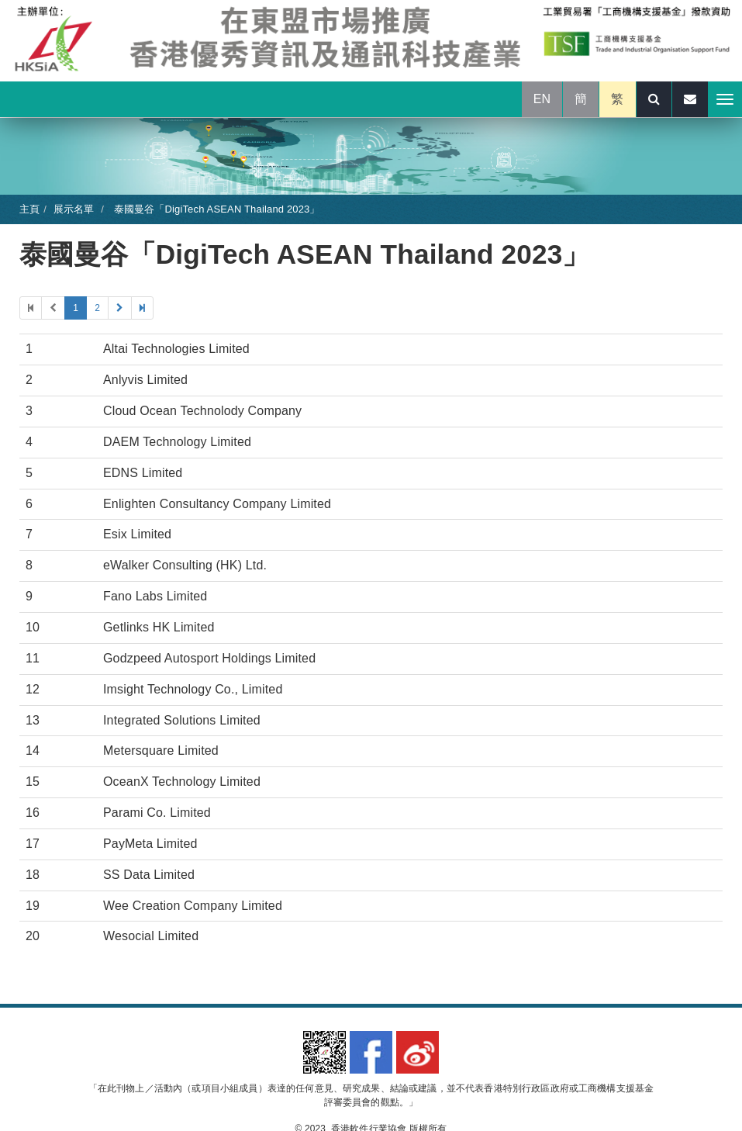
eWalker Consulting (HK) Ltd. (185, 565)
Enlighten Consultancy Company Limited (217, 503)
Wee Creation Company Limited (192, 905)
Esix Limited (137, 534)
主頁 (29, 209)
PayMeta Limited (150, 843)
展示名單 (74, 209)
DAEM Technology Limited (177, 441)
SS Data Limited (149, 874)
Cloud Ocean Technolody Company (202, 410)
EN (542, 98)
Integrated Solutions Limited (182, 720)
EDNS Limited (142, 472)
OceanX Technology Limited (182, 781)
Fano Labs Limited (155, 596)
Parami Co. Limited (157, 812)
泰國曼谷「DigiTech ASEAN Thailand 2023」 (215, 209)
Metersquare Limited (161, 750)
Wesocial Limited (150, 935)
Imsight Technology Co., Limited (192, 689)
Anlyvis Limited (145, 379)
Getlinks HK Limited (159, 627)
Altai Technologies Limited (176, 348)
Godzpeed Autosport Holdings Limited (209, 658)
